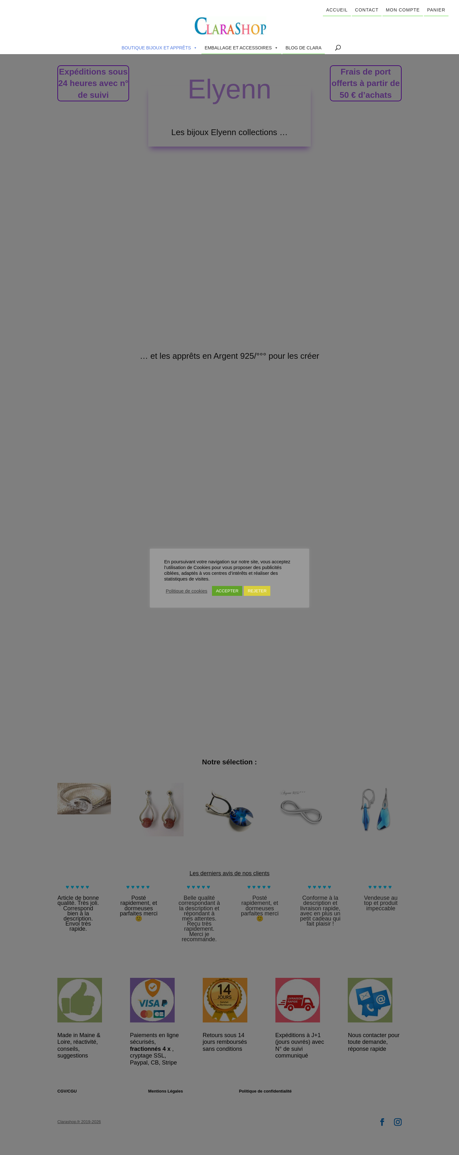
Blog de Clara (304, 47)
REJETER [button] (257, 590)
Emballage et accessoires (241, 47)
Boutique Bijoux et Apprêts (159, 47)
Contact (367, 9)
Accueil (337, 9)
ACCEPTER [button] (227, 590)
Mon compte (402, 9)
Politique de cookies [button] (186, 591)
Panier (436, 9)
